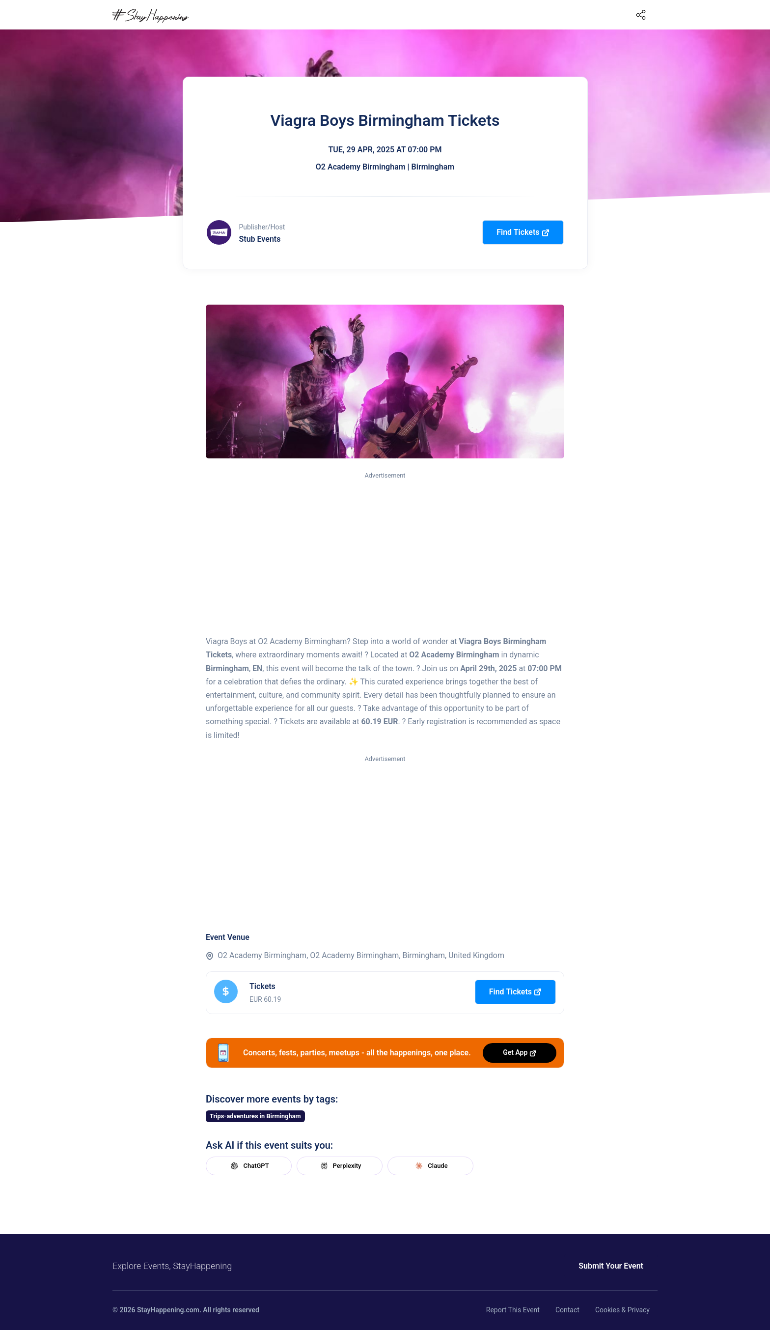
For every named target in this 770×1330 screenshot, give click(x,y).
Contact (567, 1310)
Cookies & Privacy (622, 1310)
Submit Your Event (610, 1266)
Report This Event (513, 1310)
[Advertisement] (385, 554)
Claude (430, 1166)
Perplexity (339, 1166)
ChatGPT (248, 1166)
